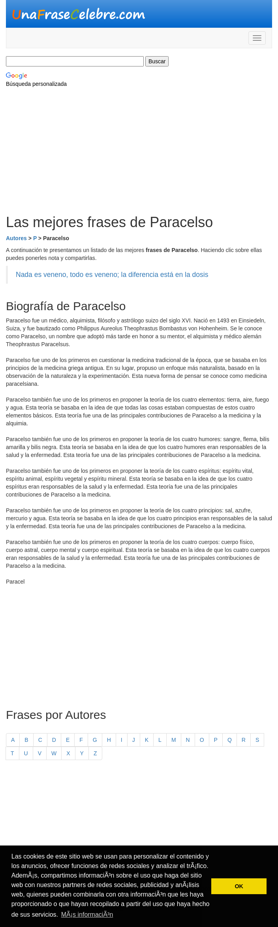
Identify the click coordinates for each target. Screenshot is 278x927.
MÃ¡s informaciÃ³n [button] (87, 914)
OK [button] (239, 886)
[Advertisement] (139, 151)
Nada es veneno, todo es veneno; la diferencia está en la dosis (112, 275)
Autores (16, 238)
